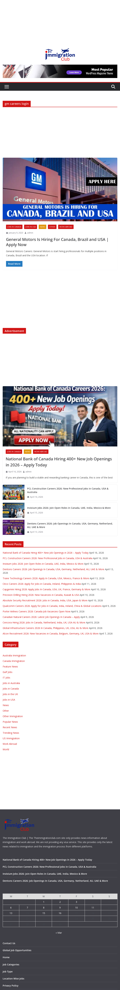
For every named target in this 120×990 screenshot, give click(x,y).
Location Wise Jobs (13, 978)
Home (6, 957)
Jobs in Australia (11, 683)
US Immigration (11, 738)
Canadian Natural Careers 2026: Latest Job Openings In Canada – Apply (41, 617)
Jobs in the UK (10, 694)
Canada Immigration (14, 661)
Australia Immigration (14, 655)
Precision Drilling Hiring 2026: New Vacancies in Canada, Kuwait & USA (41, 594)
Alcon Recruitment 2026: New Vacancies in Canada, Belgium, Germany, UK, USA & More (51, 633)
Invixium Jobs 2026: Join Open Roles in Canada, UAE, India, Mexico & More (69, 507)
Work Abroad (65, 227)
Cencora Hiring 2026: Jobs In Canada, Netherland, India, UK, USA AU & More (44, 622)
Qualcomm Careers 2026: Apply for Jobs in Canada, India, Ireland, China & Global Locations (52, 605)
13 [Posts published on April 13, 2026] (11, 913)
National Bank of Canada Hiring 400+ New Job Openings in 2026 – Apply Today (59, 462)
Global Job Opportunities (17, 950)
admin (30, 232)
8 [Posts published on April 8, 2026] (43, 907)
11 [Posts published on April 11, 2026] (93, 907)
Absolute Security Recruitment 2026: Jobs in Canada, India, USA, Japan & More (45, 600)
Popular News (10, 721)
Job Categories (11, 964)
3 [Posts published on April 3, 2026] (76, 901)
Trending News (11, 732)
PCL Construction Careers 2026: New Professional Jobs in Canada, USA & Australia (67, 490)
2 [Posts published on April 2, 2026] (60, 901)
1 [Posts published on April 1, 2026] (43, 901)
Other (52, 227)
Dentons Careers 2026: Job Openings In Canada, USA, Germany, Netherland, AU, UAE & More (70, 525)
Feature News (10, 666)
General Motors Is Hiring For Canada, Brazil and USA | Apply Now (57, 242)
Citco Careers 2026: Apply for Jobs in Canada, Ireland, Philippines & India (42, 583)
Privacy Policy (10, 985)
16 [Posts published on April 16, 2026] (60, 913)
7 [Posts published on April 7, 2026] (27, 907)
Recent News (10, 727)
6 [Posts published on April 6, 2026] (11, 907)
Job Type (8, 971)
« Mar (59, 932)
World (6, 749)
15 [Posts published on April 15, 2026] (43, 913)
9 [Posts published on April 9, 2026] (60, 907)
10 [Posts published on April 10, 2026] (76, 907)
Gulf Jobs (7, 672)
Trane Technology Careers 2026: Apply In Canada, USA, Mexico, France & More (46, 578)
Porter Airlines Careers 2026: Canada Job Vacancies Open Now (36, 611)
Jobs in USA (30, 227)
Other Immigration (13, 716)
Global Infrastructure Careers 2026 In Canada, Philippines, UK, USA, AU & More (45, 628)
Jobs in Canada (14, 227)
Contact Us (9, 943)
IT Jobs (6, 677)
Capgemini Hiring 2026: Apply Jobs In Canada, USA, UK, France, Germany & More (46, 589)
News (42, 227)
